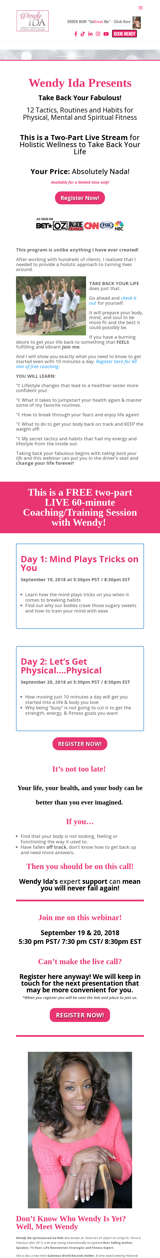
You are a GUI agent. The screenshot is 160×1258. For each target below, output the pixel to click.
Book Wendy (124, 33)
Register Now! (80, 198)
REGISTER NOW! (80, 744)
